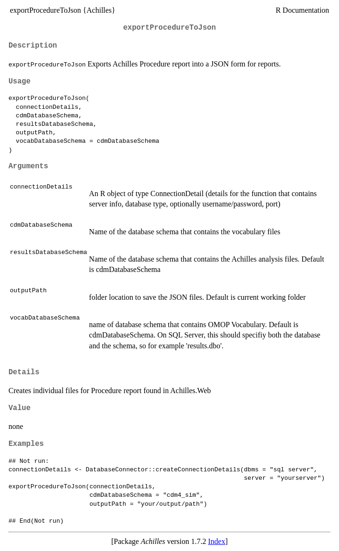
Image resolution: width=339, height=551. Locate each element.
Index (216, 541)
